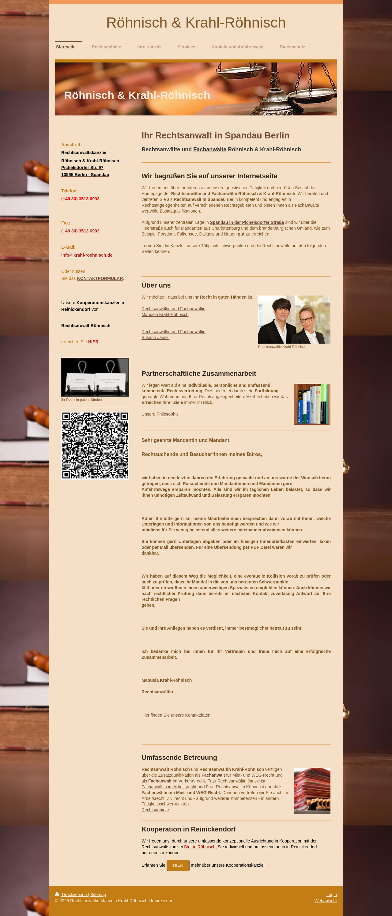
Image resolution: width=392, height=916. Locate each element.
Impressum (161, 900)
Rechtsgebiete (155, 809)
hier (178, 865)
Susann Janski (155, 337)
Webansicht (326, 900)
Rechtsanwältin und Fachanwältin (173, 308)
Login (331, 894)
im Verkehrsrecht (176, 780)
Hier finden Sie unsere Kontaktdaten (175, 715)
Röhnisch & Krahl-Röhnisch (196, 22)
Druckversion (71, 894)
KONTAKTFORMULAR (100, 278)
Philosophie (167, 414)
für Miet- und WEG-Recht (238, 775)
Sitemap (98, 894)
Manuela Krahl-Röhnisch (164, 314)
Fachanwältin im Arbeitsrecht (168, 786)
